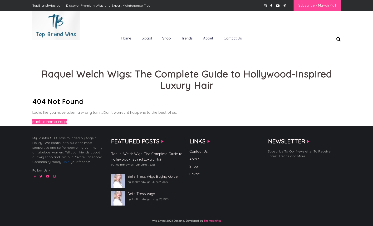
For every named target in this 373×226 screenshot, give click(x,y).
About (208, 38)
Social (147, 38)
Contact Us (233, 38)
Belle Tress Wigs (141, 194)
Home (126, 38)
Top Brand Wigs (49, 48)
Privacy (195, 174)
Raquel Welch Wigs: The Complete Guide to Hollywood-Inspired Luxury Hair (146, 157)
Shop (166, 38)
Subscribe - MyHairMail (317, 5)
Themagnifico (212, 220)
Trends (187, 38)
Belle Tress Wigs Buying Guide (153, 176)
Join (66, 162)
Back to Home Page (49, 121)
